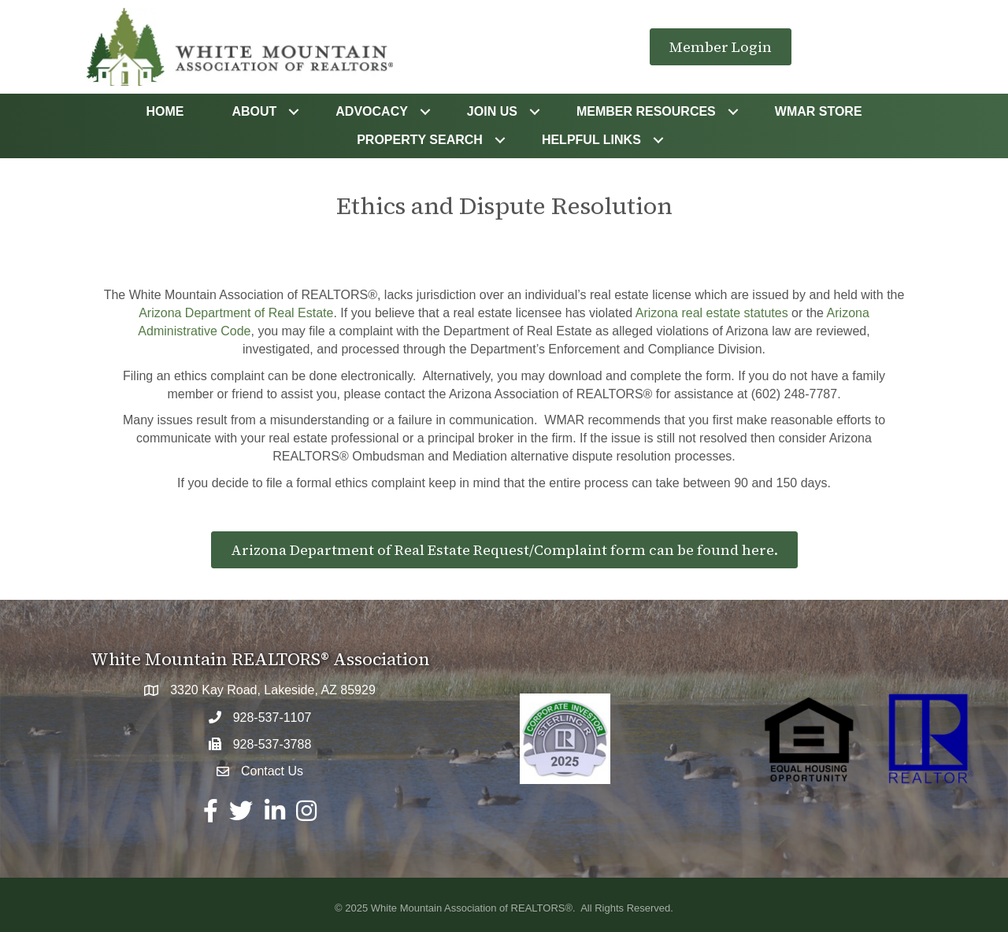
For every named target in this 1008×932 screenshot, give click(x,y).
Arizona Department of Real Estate (236, 313)
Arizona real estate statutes (712, 313)
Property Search (420, 139)
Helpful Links (591, 139)
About (254, 111)
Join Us (492, 111)
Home (164, 111)
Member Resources (646, 111)
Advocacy (371, 111)
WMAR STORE (818, 111)
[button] (720, 47)
